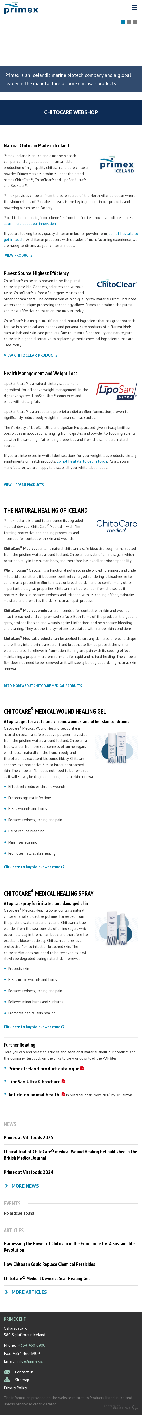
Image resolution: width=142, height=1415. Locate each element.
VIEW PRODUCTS (18, 255)
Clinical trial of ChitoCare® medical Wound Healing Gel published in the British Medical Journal (70, 1154)
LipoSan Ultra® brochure (34, 1082)
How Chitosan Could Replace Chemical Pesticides (49, 1264)
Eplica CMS (121, 1407)
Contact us (24, 1371)
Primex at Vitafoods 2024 (28, 1172)
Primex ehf (15, 1319)
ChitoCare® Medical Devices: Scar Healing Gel (47, 1278)
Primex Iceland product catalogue (43, 1069)
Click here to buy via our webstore (32, 866)
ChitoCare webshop (71, 112)
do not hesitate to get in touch (82, 461)
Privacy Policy (15, 1387)
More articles (29, 1292)
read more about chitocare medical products (43, 685)
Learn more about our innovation (30, 223)
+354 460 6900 (31, 1345)
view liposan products (24, 484)
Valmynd (134, 8)
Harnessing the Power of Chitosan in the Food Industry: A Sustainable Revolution (69, 1246)
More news (25, 1186)
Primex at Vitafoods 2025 (28, 1137)
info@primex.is (30, 1361)
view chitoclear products (31, 355)
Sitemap (22, 1379)
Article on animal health (34, 1095)
